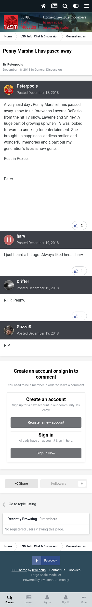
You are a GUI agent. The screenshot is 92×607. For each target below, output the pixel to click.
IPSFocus (39, 570)
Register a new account (46, 422)
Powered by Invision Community (46, 580)
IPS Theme (19, 570)
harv (21, 236)
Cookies (74, 570)
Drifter (23, 281)
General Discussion (48, 69)
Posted (38, 93)
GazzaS (24, 326)
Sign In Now (46, 453)
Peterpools (15, 64)
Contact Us (57, 570)
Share (21, 484)
